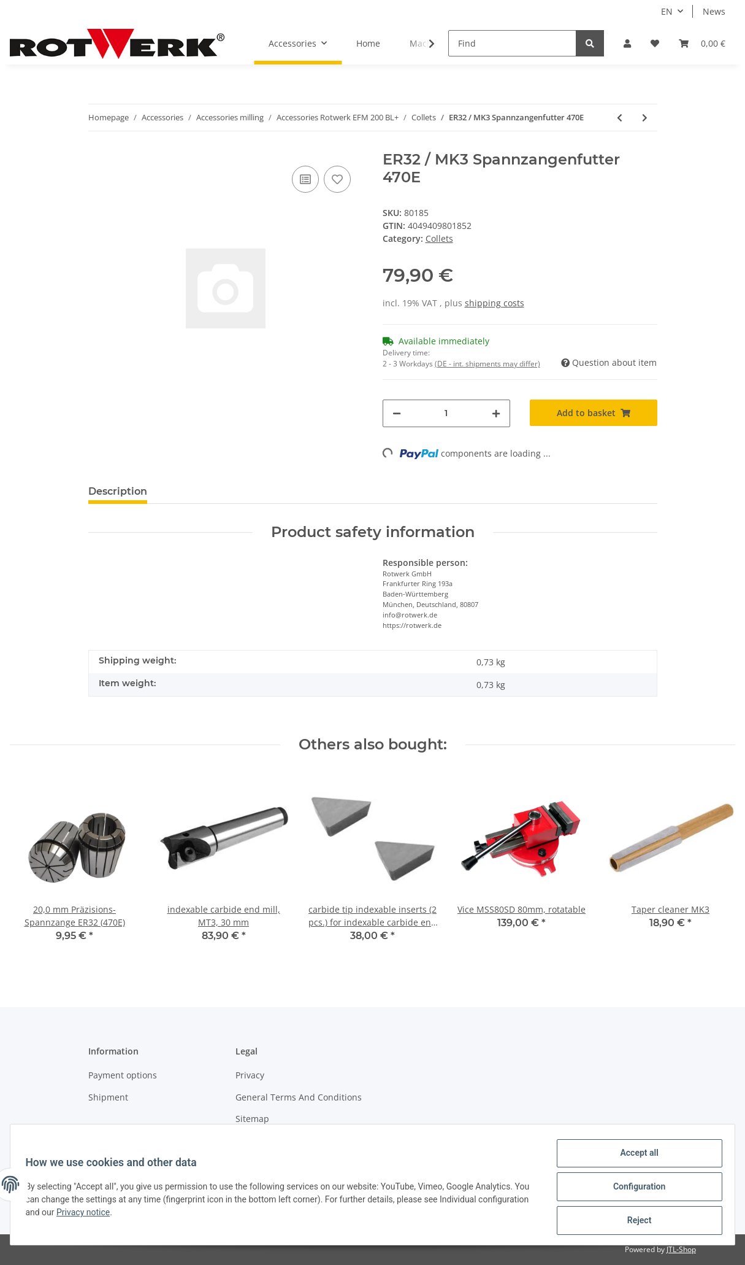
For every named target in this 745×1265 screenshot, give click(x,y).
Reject (634, 1221)
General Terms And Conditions (298, 1097)
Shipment (108, 1097)
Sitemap (252, 1118)
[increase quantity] (496, 413)
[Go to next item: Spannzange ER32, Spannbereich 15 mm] (644, 117)
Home (368, 43)
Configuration (634, 1189)
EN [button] (667, 11)
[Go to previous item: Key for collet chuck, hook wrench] (619, 117)
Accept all (635, 1157)
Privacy (249, 1075)
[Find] (512, 43)
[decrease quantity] (396, 413)
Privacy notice (140, 1215)
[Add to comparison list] (305, 179)
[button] (627, 43)
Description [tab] (117, 491)
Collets (439, 238)
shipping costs (494, 303)
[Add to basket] (593, 413)
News (714, 11)
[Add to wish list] (337, 179)
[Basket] (702, 43)
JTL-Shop (681, 1249)
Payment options (122, 1075)
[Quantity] (446, 413)
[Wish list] (655, 43)
